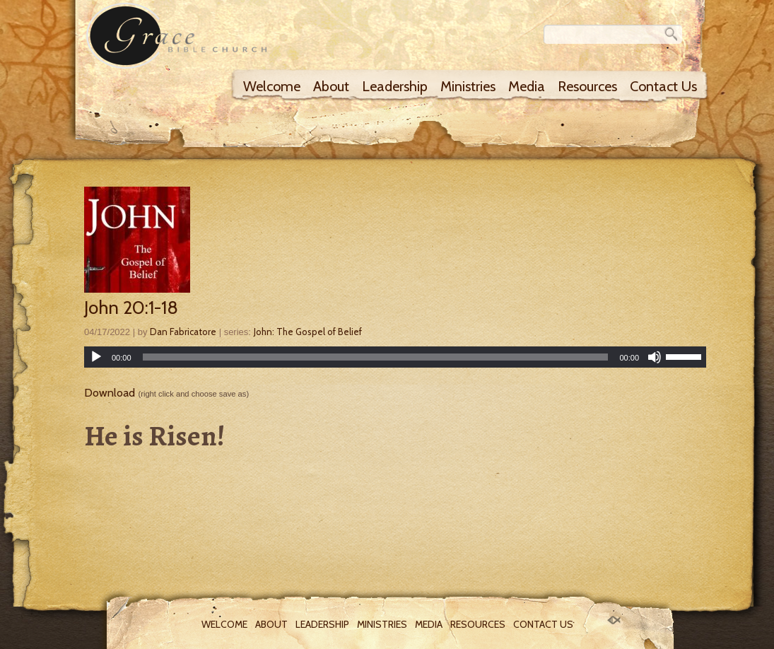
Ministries (468, 86)
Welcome (271, 86)
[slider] (376, 357)
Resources (587, 86)
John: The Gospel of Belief (308, 331)
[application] (395, 357)
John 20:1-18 (131, 307)
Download (109, 392)
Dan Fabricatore (183, 331)
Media (526, 86)
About (331, 86)
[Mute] (654, 357)
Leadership (395, 86)
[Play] (96, 357)
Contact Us (663, 86)
